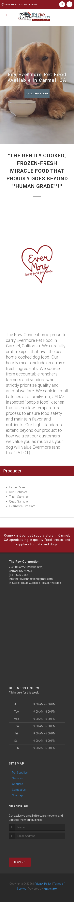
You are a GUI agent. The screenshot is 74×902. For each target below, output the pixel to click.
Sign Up (20, 861)
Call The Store (37, 93)
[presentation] (30, 846)
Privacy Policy (43, 883)
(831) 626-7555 (18, 574)
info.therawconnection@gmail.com (31, 578)
